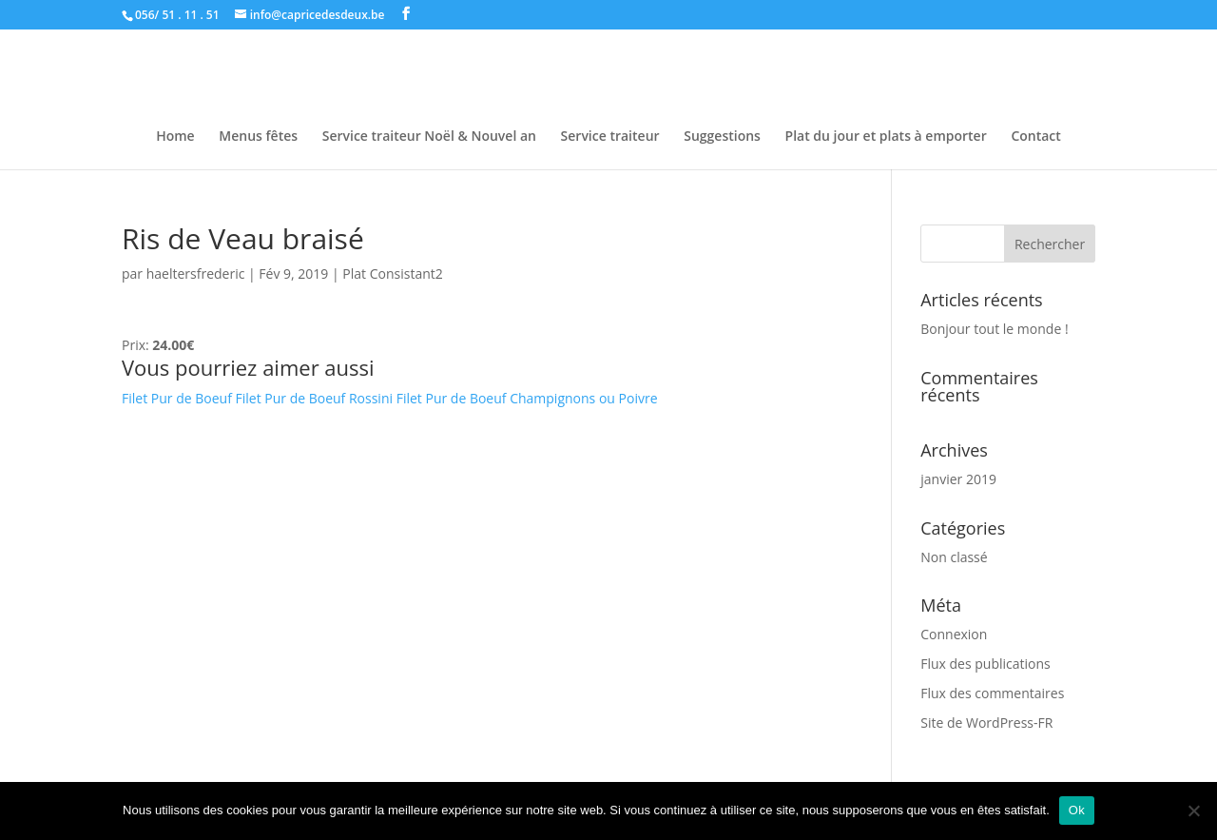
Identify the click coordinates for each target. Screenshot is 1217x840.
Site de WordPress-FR (986, 722)
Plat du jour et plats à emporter (886, 137)
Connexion (953, 634)
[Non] (1193, 810)
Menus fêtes (258, 137)
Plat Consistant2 (392, 273)
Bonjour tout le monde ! (994, 329)
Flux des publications (985, 663)
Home (175, 137)
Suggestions (722, 137)
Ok (1077, 810)
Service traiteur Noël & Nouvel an (429, 137)
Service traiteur (610, 137)
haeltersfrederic (195, 273)
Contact (1035, 137)
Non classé (953, 557)
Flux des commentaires (992, 693)
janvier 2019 (958, 479)
